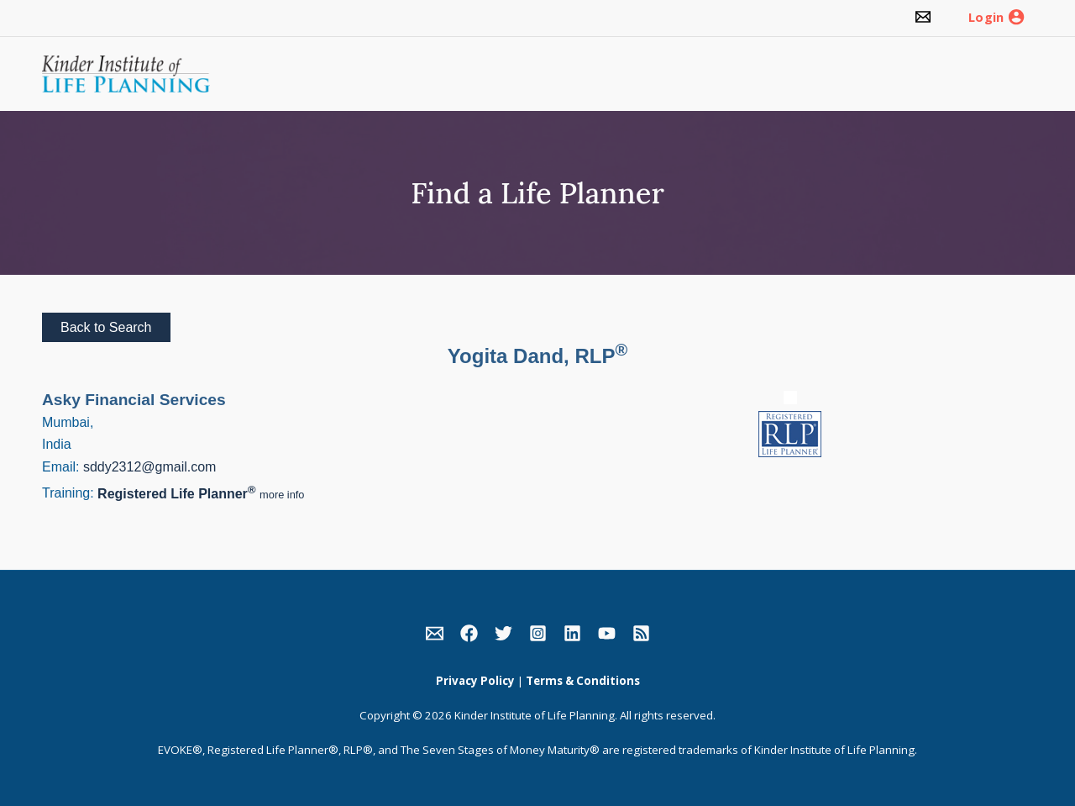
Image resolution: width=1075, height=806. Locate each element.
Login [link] (986, 18)
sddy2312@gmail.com (150, 467)
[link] (923, 18)
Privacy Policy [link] (475, 680)
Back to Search (106, 327)
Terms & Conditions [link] (583, 680)
